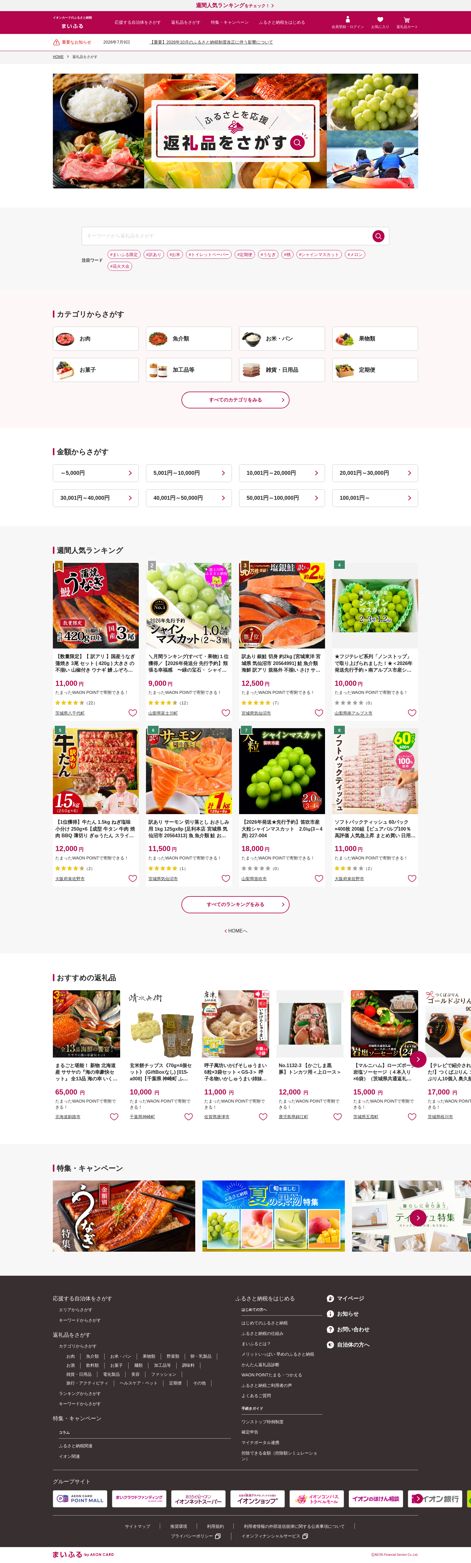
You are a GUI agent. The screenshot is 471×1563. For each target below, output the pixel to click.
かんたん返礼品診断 (260, 1364)
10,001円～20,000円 (271, 473)
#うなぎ (268, 254)
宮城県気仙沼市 (256, 713)
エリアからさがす (76, 1309)
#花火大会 (119, 266)
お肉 (70, 1356)
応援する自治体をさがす (138, 22)
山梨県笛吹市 (254, 878)
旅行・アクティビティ (87, 1383)
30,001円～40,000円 (85, 498)
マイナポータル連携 (260, 1442)
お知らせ (343, 1314)
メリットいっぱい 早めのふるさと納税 (278, 1354)
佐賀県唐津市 (216, 1116)
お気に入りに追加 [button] (132, 712)
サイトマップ (137, 1526)
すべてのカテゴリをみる (235, 399)
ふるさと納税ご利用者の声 (267, 1385)
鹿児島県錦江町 (293, 1116)
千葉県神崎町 (142, 1116)
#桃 (287, 254)
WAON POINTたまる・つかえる (272, 1374)
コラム (64, 1432)
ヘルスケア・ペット (139, 1383)
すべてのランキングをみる (235, 904)
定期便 (175, 1383)
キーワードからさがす (80, 1320)
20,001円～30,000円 (364, 473)
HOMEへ (238, 930)
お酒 (70, 1365)
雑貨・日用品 (79, 1374)
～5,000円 (72, 473)
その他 (199, 1383)
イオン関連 (69, 1456)
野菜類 (173, 1356)
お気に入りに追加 (114, 1116)
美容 (135, 1374)
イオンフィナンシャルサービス (271, 1536)
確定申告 (250, 1432)
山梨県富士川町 (163, 713)
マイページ (345, 1299)
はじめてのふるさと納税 (265, 1322)
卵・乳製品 (200, 1356)
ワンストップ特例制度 (263, 1421)
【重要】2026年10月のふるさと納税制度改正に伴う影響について (211, 42)
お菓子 (116, 1365)
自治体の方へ (348, 1345)
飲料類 (92, 1365)
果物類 (149, 1356)
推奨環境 (178, 1526)
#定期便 (244, 254)
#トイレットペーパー (209, 254)
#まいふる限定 (124, 254)
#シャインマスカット (319, 254)
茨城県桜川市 (440, 1116)
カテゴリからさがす (78, 1346)
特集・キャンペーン (230, 22)
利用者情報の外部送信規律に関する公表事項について (294, 1526)
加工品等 (162, 1365)
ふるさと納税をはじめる (282, 22)
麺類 (138, 1365)
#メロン (355, 254)
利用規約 (215, 1526)
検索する (378, 236)
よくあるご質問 (256, 1395)
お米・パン (120, 1356)
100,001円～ (355, 498)
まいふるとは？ (256, 1343)
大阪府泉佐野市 (70, 878)
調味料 (188, 1365)
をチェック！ (233, 5)
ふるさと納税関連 (76, 1445)
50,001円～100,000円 (273, 498)
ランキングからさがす (80, 1393)
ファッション (163, 1374)
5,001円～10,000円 (176, 473)
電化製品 (111, 1374)
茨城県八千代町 (70, 713)
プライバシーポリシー (192, 1536)
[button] (418, 1059)
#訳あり (153, 254)
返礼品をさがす (186, 22)
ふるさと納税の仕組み (263, 1333)
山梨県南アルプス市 (353, 713)
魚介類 (92, 1356)
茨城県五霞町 (365, 1116)
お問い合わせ (348, 1329)
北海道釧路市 (68, 1116)
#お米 (175, 254)
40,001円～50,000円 (178, 498)
